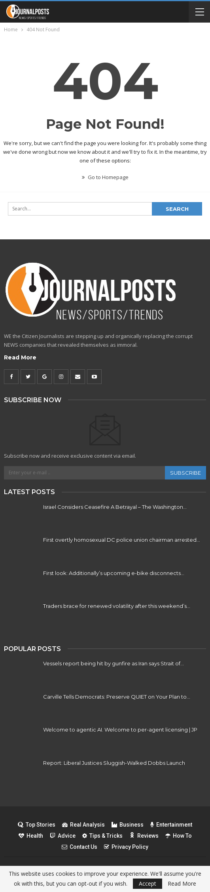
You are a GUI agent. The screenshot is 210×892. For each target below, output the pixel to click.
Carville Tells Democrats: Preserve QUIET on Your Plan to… (116, 696)
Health (31, 836)
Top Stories (36, 824)
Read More (20, 357)
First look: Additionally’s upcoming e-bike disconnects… (113, 573)
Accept (147, 883)
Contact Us (79, 847)
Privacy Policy (126, 847)
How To (178, 836)
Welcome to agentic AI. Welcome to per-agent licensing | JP (120, 729)
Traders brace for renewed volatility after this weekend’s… (116, 606)
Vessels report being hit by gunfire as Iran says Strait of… (113, 663)
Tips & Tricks (102, 836)
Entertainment (171, 824)
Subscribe (185, 473)
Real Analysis (83, 824)
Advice (63, 836)
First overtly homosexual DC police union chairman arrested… (121, 540)
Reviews (144, 836)
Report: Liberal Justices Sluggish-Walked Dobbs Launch (114, 763)
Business (128, 824)
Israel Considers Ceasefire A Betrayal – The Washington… (115, 507)
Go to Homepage (105, 177)
